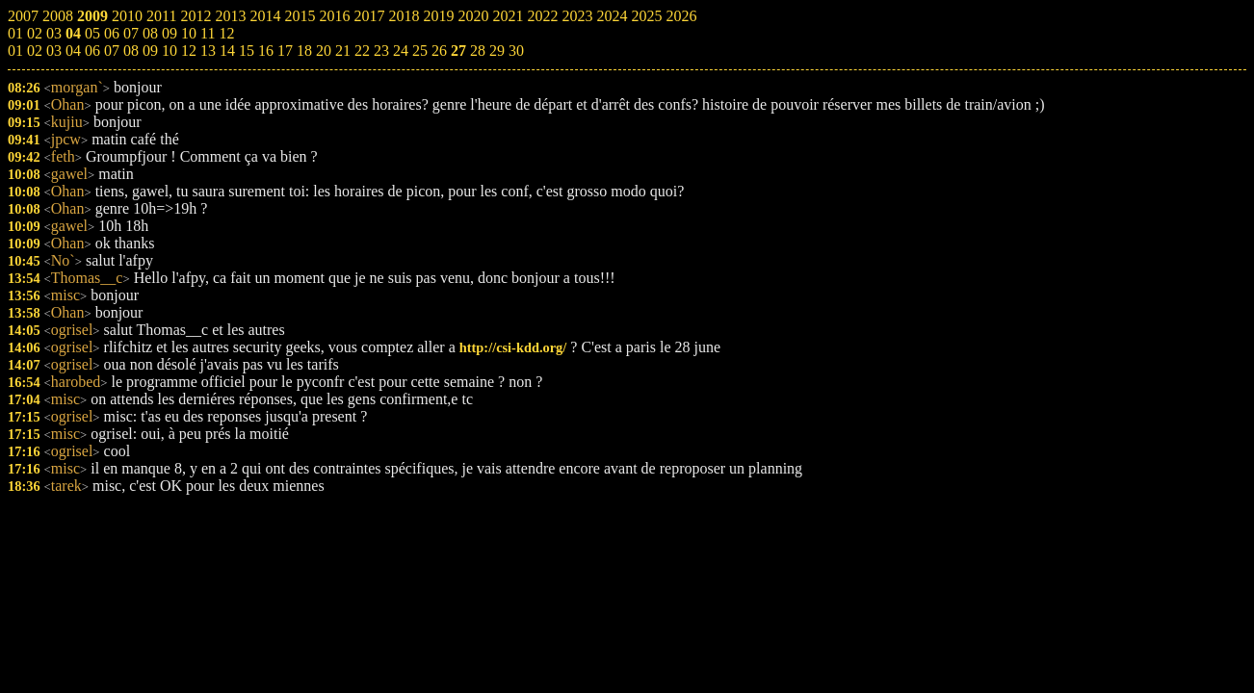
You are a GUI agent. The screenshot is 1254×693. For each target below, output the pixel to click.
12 (188, 50)
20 (323, 50)
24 (400, 50)
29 (497, 50)
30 (516, 50)
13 (208, 50)
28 (477, 50)
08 (131, 50)
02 (34, 50)
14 (227, 50)
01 (15, 50)
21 (343, 50)
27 (458, 50)
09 (150, 50)
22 (362, 50)
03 (54, 50)
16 (266, 50)
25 (420, 50)
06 (92, 50)
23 (381, 50)
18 (304, 50)
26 (439, 50)
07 (111, 50)
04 (73, 50)
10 (169, 50)
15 (246, 50)
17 (285, 50)
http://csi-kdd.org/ (513, 347)
